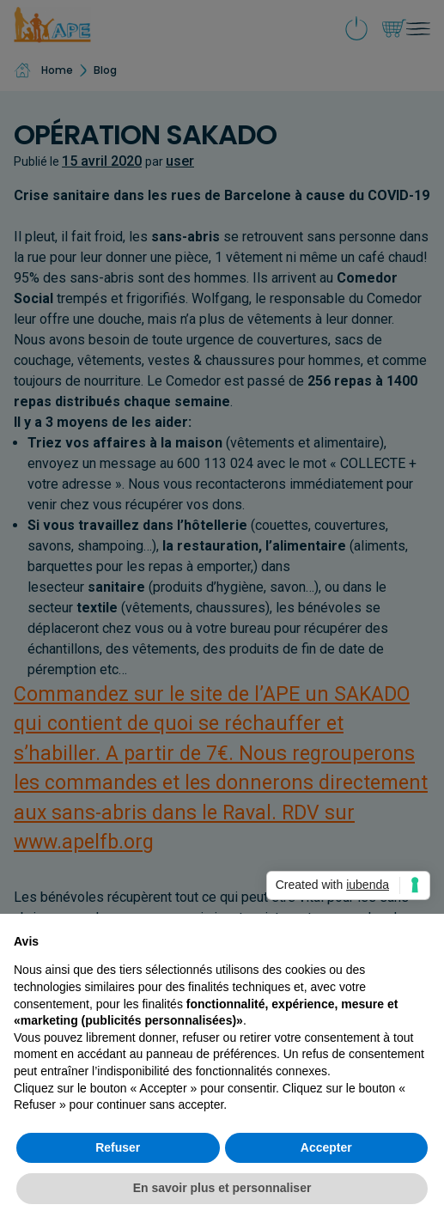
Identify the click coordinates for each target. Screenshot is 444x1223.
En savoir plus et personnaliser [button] (222, 1188)
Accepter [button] (326, 1147)
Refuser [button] (117, 1147)
